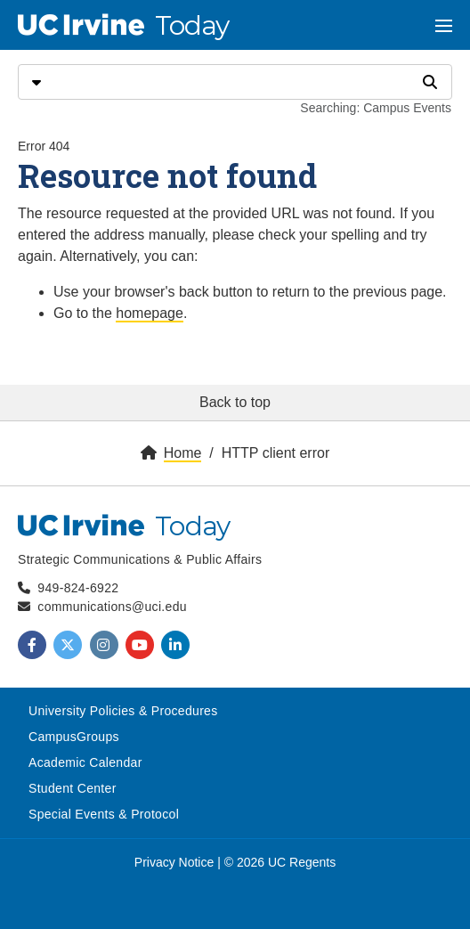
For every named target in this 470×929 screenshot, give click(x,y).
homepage (149, 313)
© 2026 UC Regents (280, 862)
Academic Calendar (85, 762)
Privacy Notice (174, 862)
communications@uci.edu (112, 606)
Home (183, 452)
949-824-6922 (77, 588)
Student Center (72, 788)
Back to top (235, 402)
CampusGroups (73, 736)
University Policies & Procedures (123, 711)
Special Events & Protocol (103, 814)
